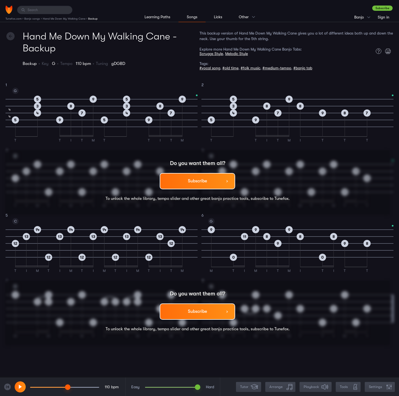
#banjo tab (302, 68)
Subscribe (382, 8)
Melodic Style (236, 53)
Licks (218, 17)
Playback (316, 387)
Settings (380, 387)
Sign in (383, 17)
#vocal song (210, 68)
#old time (230, 68)
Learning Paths (157, 17)
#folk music (250, 68)
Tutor (249, 387)
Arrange (280, 387)
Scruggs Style (211, 53)
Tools (349, 387)
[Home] (9, 10)
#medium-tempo (276, 68)
